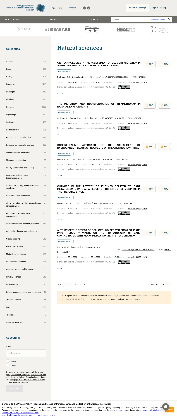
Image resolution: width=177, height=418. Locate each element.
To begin (58, 284)
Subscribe (14, 389)
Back (60, 284)
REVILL (167, 250)
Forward (82, 284)
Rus (53, 8)
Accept (169, 410)
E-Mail (8, 346)
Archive (54, 19)
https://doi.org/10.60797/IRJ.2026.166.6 (97, 203)
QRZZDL (142, 77)
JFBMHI (125, 159)
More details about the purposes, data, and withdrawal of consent (28, 415)
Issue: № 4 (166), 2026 (137, 82)
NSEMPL (137, 118)
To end (84, 284)
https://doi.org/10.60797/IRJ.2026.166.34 (95, 159)
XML (164, 64)
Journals (72, 8)
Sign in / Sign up (159, 8)
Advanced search (158, 19)
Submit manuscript (137, 8)
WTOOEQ (127, 203)
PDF (149, 64)
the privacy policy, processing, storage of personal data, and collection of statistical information (26, 374)
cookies (119, 410)
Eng (60, 8)
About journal (12, 19)
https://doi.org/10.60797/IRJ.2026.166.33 (107, 118)
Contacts (93, 19)
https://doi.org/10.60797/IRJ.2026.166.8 (138, 250)
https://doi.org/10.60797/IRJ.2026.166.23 (111, 77)
